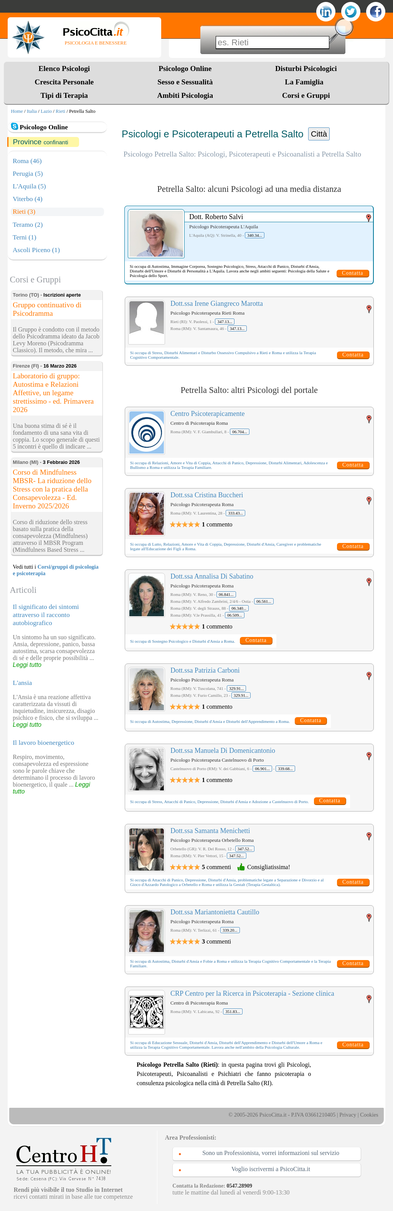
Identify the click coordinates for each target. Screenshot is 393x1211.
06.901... (262, 768)
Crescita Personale (64, 82)
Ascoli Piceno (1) (36, 250)
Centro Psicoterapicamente (207, 413)
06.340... (238, 608)
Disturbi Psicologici (306, 68)
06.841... (226, 594)
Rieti (60, 111)
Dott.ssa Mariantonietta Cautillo (214, 912)
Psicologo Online (185, 68)
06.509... (234, 615)
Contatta (352, 273)
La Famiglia (306, 82)
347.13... (224, 321)
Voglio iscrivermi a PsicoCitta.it (270, 1169)
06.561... (263, 601)
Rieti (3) (24, 211)
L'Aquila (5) (29, 186)
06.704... (239, 431)
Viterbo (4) (28, 199)
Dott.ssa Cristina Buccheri (206, 495)
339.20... (230, 930)
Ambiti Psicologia (185, 95)
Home (17, 111)
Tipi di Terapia (64, 95)
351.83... (232, 1011)
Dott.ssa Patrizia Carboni (204, 670)
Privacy (347, 1115)
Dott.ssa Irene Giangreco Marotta (216, 303)
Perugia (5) (28, 173)
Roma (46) (27, 161)
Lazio (46, 111)
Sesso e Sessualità (185, 82)
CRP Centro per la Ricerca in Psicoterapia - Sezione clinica (252, 993)
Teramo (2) (28, 224)
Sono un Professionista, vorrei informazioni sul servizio (270, 1153)
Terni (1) (24, 237)
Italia (32, 111)
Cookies (369, 1115)
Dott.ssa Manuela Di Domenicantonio (222, 750)
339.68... (285, 768)
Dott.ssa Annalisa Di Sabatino (211, 576)
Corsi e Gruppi (306, 95)
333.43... (235, 513)
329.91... (236, 688)
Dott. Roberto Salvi (216, 217)
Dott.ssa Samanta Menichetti (210, 831)
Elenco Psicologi (64, 68)
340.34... (254, 235)
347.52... (245, 848)
